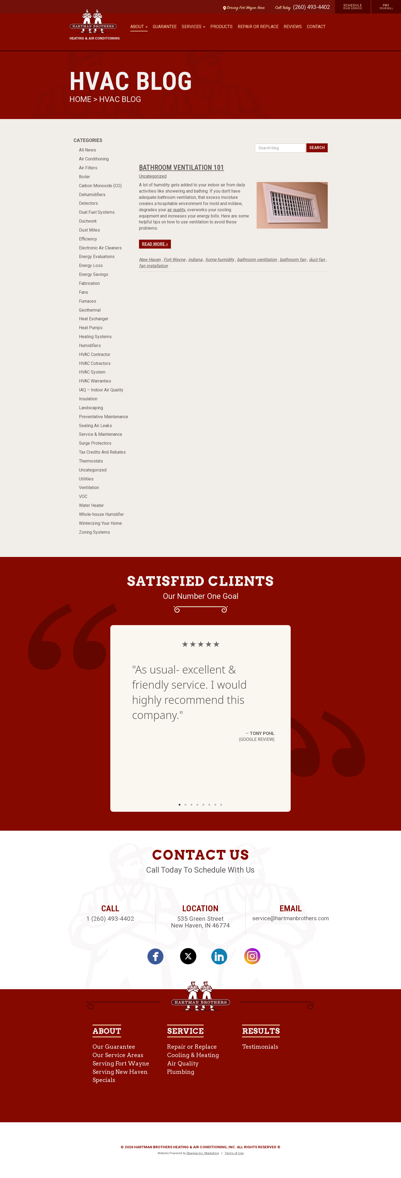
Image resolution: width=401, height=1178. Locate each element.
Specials (103, 1080)
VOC (83, 496)
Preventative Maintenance (103, 416)
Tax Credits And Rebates (102, 452)
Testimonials (260, 1046)
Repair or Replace (258, 26)
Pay (386, 6)
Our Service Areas (117, 1055)
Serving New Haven (120, 1071)
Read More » (155, 244)
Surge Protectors (95, 443)
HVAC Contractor (94, 354)
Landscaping (91, 407)
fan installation (153, 265)
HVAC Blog (120, 99)
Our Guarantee (113, 1046)
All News (87, 150)
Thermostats (91, 461)
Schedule (352, 6)
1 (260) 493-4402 (110, 918)
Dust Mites (89, 230)
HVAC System (92, 372)
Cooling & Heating (193, 1055)
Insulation (88, 398)
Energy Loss (91, 265)
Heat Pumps (90, 327)
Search (317, 148)
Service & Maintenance (100, 434)
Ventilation (89, 487)
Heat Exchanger (93, 318)
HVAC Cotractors (95, 363)
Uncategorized (93, 470)
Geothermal (90, 310)
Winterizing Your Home (100, 523)
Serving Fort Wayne (120, 1063)
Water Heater (91, 505)
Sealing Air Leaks (95, 425)
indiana (195, 259)
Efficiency (88, 239)
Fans (83, 292)
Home (81, 99)
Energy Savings (93, 274)
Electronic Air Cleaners (100, 247)
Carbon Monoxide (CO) (100, 185)
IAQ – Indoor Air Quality (101, 389)
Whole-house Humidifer (101, 514)
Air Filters (88, 167)
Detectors (88, 203)
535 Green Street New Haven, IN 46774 (200, 922)
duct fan (317, 259)
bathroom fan (293, 259)
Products (221, 26)
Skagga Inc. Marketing (203, 1153)
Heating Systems (95, 336)
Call (281, 8)
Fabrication (89, 283)
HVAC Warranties (95, 381)
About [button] (139, 26)
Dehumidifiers (92, 194)
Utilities (86, 478)
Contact (316, 26)
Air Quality (183, 1063)
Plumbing (180, 1071)
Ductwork (88, 221)
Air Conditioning (94, 158)
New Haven (150, 259)
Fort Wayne (174, 259)
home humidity (220, 259)
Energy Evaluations (97, 256)
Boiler (84, 176)
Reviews (293, 26)
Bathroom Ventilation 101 (181, 167)
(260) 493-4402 (311, 7)
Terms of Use (234, 1153)
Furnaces (87, 301)
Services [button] (193, 26)
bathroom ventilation (257, 259)
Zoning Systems (94, 532)
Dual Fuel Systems (97, 212)
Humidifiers (90, 345)
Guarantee (165, 26)
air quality (176, 209)
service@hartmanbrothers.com (290, 918)
